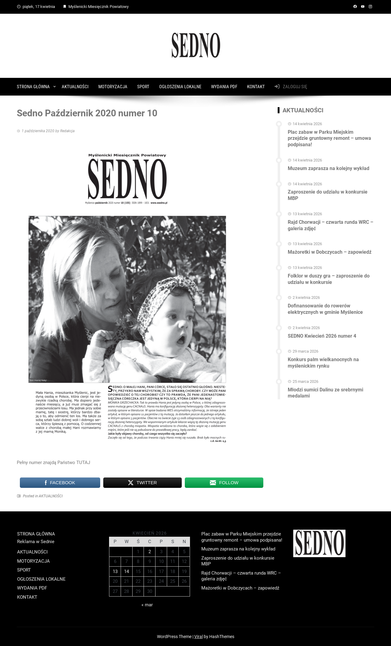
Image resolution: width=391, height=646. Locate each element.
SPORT (143, 86)
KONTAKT (256, 86)
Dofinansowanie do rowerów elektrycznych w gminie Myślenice (325, 309)
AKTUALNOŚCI (75, 86)
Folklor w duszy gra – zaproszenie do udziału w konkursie (329, 279)
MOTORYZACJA (112, 86)
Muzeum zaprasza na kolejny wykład (328, 168)
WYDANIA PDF (224, 86)
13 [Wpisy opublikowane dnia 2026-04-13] (115, 571)
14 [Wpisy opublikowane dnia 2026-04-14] (126, 571)
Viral (198, 636)
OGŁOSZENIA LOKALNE (180, 86)
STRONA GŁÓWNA (33, 86)
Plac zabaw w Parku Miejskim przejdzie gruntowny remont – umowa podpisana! (329, 138)
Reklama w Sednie (35, 541)
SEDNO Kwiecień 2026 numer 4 (322, 336)
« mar (147, 605)
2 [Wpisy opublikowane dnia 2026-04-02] (149, 551)
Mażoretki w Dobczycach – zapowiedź (329, 252)
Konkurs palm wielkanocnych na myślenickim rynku (323, 363)
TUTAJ (83, 462)
